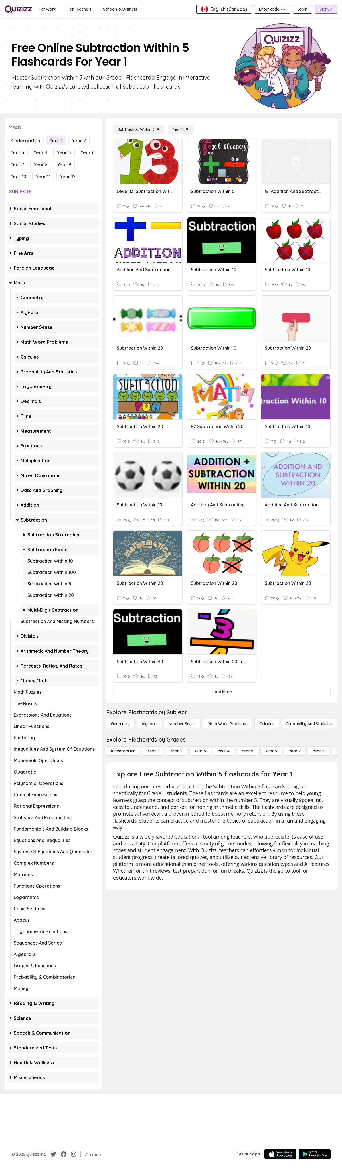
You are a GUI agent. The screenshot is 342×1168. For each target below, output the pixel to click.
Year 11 (43, 176)
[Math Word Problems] (227, 723)
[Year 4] (223, 751)
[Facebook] (63, 1154)
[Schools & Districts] (119, 9)
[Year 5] (247, 751)
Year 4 (40, 152)
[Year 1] (180, 129)
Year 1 (56, 140)
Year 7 (17, 164)
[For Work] (47, 9)
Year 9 (64, 164)
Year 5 (64, 152)
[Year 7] (294, 751)
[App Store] (280, 1154)
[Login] (302, 9)
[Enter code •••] (272, 9)
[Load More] (222, 691)
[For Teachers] (79, 9)
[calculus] (266, 723)
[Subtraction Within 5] (138, 129)
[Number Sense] (182, 723)
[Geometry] (120, 723)
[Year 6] (271, 751)
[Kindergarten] (123, 751)
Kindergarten (25, 140)
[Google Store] (315, 1154)
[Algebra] (149, 723)
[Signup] (326, 9)
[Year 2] (176, 751)
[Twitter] (53, 1154)
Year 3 (17, 152)
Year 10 (18, 176)
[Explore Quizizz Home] (18, 9)
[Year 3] (200, 751)
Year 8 (41, 164)
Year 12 (68, 176)
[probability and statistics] (309, 723)
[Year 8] (318, 751)
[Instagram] (73, 1154)
